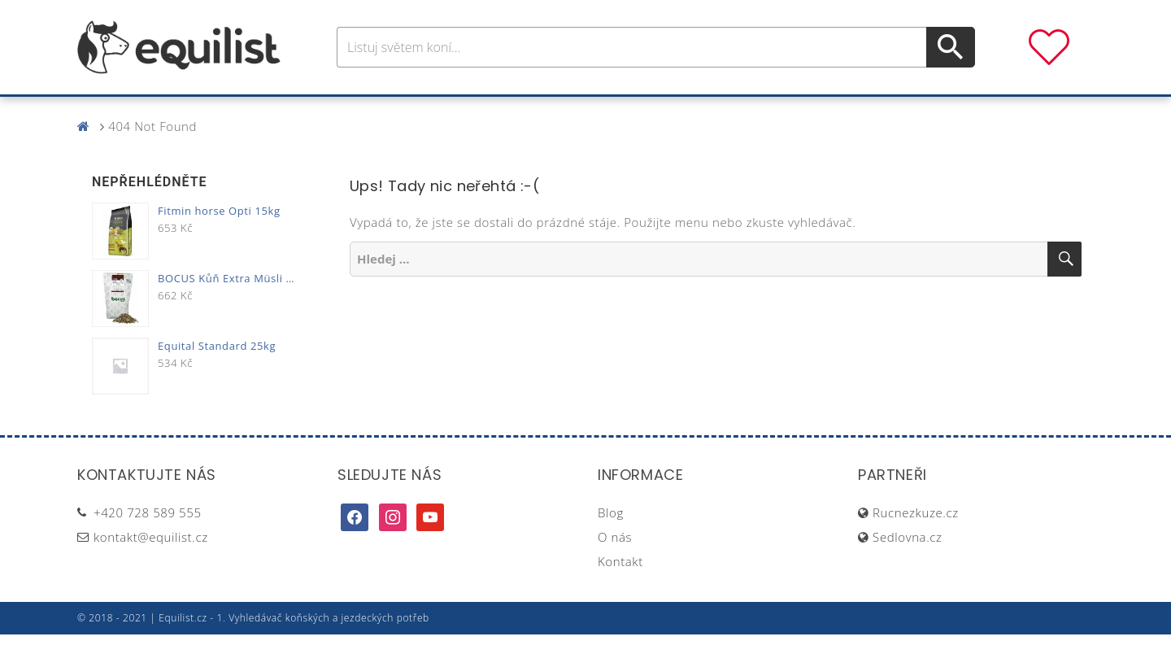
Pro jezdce (452, 112)
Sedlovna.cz (907, 569)
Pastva (760, 112)
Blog (611, 545)
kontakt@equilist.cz (151, 569)
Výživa (645, 112)
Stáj (701, 112)
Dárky (827, 112)
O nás (615, 569)
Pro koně (357, 112)
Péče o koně (557, 112)
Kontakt (620, 594)
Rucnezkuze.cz (916, 545)
